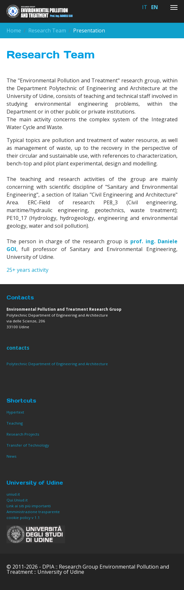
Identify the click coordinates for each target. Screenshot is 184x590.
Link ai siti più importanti (29, 505)
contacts (18, 347)
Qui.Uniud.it (17, 500)
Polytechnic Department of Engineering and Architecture (57, 363)
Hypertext (15, 412)
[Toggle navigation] (173, 7)
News (12, 456)
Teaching (15, 423)
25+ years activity (27, 269)
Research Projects (23, 434)
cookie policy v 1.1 (24, 517)
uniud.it (13, 494)
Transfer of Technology (28, 445)
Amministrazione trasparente (33, 511)
